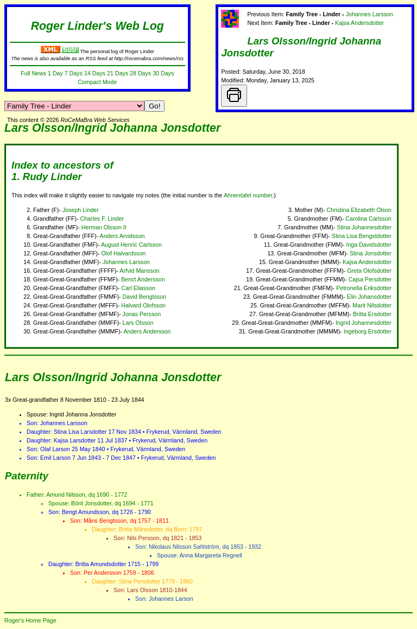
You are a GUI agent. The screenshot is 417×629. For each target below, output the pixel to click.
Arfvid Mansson (139, 270)
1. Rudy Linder (46, 176)
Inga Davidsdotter (368, 244)
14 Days (94, 73)
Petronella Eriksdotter (363, 288)
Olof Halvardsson (124, 253)
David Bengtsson (145, 296)
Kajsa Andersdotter (359, 23)
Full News (33, 73)
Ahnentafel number (248, 195)
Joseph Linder (80, 210)
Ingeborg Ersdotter (367, 331)
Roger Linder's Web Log (97, 26)
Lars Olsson (138, 322)
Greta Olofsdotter (369, 270)
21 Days (117, 73)
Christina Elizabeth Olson (358, 210)
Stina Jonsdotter (370, 253)
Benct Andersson (143, 279)
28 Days (140, 73)
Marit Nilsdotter (371, 305)
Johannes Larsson (369, 14)
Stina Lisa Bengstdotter (361, 236)
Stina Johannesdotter (364, 227)
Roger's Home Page (30, 620)
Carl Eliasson (138, 288)
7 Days (74, 73)
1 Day (55, 73)
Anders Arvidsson (122, 236)
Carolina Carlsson (368, 218)
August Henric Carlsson (131, 244)
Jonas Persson (142, 314)
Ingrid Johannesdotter (363, 322)
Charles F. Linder (102, 218)
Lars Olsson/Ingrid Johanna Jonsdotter (112, 127)
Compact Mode (97, 82)
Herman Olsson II (104, 227)
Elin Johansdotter (369, 296)
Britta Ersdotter (372, 314)
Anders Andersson (146, 331)
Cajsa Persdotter (370, 279)
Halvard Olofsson (143, 305)
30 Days (163, 73)
